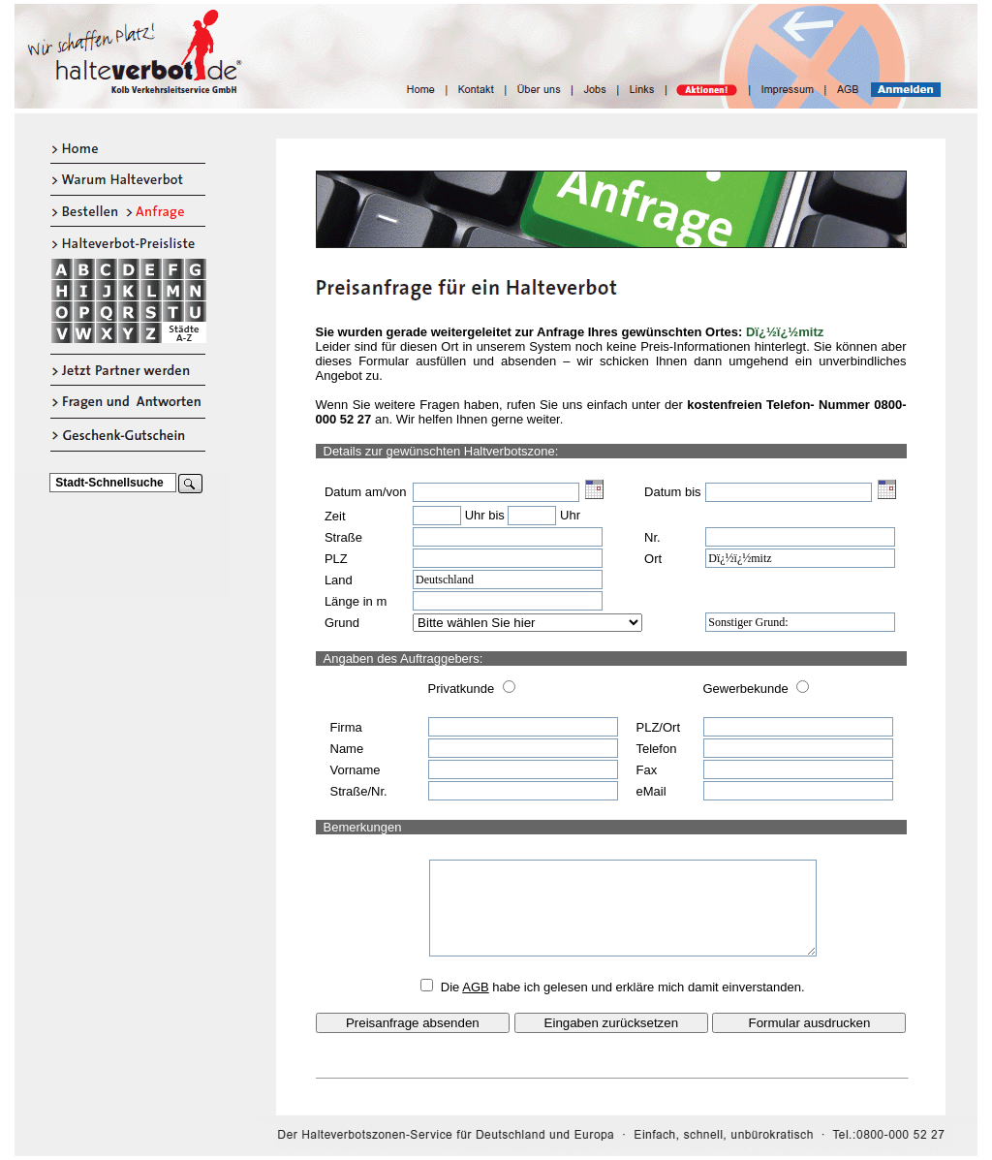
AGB (475, 987)
